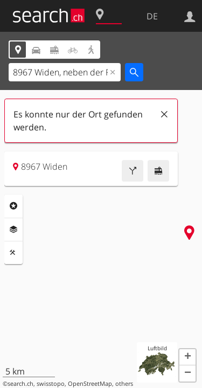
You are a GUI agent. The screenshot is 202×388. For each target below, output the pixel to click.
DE (152, 16)
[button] (187, 357)
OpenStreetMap (90, 383)
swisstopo (51, 383)
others (124, 383)
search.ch (20, 383)
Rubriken (13, 206)
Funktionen (13, 252)
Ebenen (13, 229)
